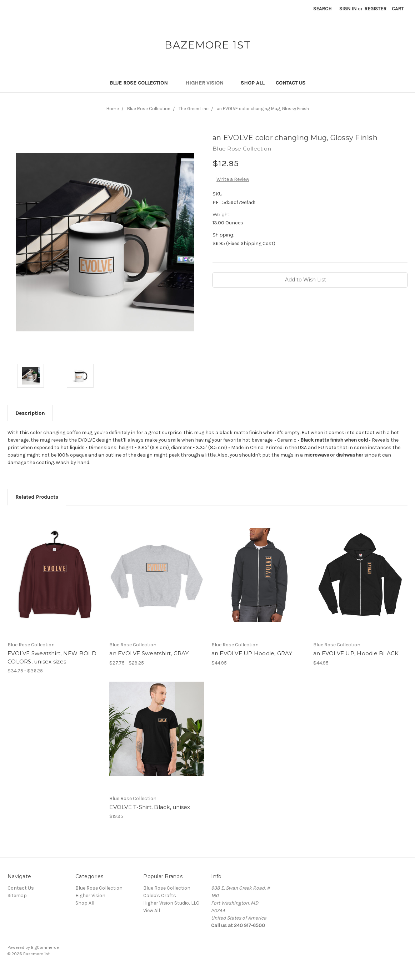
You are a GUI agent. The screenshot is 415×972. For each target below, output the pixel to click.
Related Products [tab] (36, 497)
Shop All (252, 83)
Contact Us (290, 83)
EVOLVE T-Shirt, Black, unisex (149, 807)
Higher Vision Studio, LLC (171, 903)
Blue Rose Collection (142, 83)
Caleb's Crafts (159, 895)
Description (30, 413)
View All (151, 910)
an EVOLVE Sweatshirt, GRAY (149, 653)
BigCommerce (45, 947)
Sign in (347, 9)
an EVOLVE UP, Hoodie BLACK (356, 653)
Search (322, 9)
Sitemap (17, 895)
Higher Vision (207, 83)
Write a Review (232, 179)
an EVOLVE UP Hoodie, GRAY (251, 653)
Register (375, 9)
